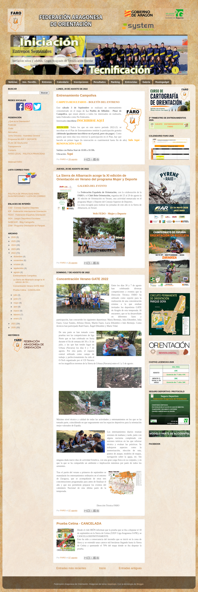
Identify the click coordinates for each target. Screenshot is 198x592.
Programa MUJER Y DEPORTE (22, 139)
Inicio (102, 568)
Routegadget (162, 82)
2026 (13, 237)
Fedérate (12, 125)
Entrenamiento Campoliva (76, 95)
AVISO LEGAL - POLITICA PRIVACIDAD (26, 154)
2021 (13, 324)
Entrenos (47, 82)
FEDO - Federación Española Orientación (27, 215)
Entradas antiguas (130, 568)
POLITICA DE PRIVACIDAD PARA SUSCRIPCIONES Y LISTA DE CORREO (26, 195)
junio (16, 299)
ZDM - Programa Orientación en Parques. (27, 226)
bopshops (112, 584)
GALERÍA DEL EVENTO (92, 186)
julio (16, 295)
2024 (13, 245)
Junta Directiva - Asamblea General (24, 136)
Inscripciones (81, 82)
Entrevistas (131, 82)
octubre (17, 264)
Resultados (100, 82)
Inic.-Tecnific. (29, 82)
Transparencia (14, 146)
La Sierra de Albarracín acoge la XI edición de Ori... (28, 281)
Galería (146, 82)
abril (16, 307)
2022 (13, 253)
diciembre (18, 256)
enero (16, 319)
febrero (17, 315)
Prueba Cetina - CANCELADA (79, 523)
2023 (13, 249)
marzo (17, 311)
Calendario (63, 82)
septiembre (19, 268)
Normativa (12, 132)
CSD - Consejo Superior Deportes (23, 208)
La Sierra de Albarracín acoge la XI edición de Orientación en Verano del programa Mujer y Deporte (97, 177)
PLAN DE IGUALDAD (18, 143)
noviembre (19, 260)
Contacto (12, 150)
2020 (13, 327)
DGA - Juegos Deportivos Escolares (24, 218)
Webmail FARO (15, 162)
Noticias (13, 82)
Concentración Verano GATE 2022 (82, 279)
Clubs (10, 128)
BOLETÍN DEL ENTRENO (104, 102)
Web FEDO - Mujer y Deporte (109, 213)
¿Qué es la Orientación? (19, 121)
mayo (16, 303)
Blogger (140, 584)
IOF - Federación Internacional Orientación (27, 211)
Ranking (115, 82)
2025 (13, 241)
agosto (17, 272)
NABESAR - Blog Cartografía (21, 222)
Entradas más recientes (71, 568)
